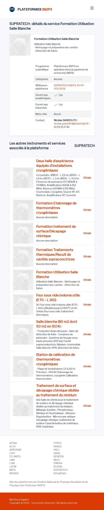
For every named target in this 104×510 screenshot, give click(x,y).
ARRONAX (15, 449)
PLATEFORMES (30, 9)
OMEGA (57, 463)
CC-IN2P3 (14, 456)
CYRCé (57, 443)
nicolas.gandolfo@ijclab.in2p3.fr (71, 123)
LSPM (12, 466)
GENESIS (58, 456)
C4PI (12, 453)
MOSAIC (14, 473)
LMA (12, 459)
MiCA (12, 469)
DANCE (57, 446)
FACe (56, 449)
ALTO (12, 446)
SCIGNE (57, 466)
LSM (12, 463)
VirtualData (59, 473)
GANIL (57, 453)
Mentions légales (19, 499)
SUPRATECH (60, 469)
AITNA (13, 443)
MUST (56, 459)
